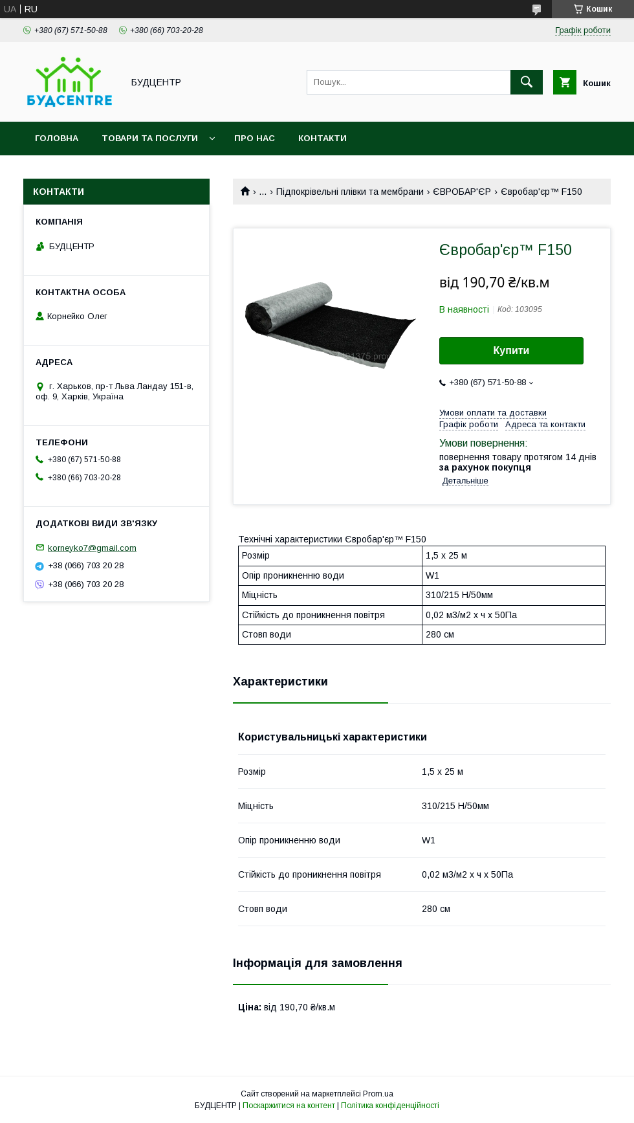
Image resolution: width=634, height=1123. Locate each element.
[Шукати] (526, 82)
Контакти (322, 138)
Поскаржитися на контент (289, 1105)
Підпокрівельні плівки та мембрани (350, 191)
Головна (56, 138)
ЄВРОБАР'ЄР (462, 191)
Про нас (254, 138)
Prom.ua (378, 1093)
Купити (512, 350)
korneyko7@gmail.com (92, 547)
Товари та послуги (150, 138)
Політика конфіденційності (390, 1105)
